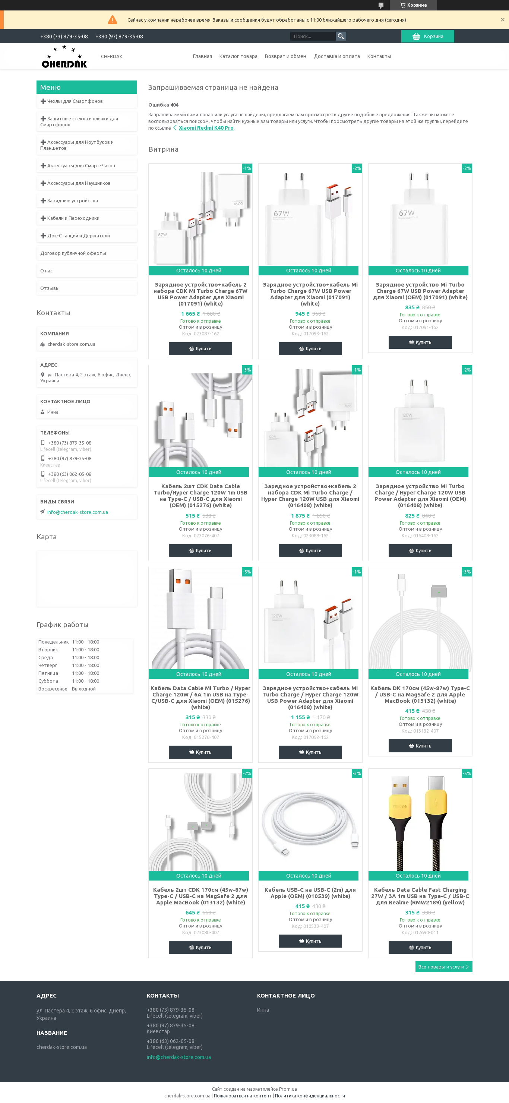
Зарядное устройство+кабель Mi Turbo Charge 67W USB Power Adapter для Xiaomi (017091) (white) (310, 294)
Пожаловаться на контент (243, 1095)
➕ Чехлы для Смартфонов (71, 101)
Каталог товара (238, 56)
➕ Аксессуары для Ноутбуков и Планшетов (77, 145)
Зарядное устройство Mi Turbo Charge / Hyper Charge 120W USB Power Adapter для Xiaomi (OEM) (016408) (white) (420, 495)
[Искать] (341, 36)
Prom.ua (288, 1089)
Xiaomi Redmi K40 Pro (206, 128)
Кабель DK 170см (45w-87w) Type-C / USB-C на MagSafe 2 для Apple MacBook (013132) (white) (420, 694)
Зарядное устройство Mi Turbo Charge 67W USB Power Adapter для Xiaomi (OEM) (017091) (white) (420, 290)
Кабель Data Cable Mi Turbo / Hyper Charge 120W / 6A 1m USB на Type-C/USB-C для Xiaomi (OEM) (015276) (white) (200, 697)
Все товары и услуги (441, 966)
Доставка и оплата (337, 56)
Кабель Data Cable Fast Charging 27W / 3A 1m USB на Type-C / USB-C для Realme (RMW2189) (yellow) (420, 896)
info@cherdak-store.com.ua (77, 512)
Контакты (379, 56)
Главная (202, 56)
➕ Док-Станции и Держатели (75, 235)
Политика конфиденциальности (310, 1095)
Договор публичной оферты (73, 253)
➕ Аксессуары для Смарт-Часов (77, 165)
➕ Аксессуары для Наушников (75, 183)
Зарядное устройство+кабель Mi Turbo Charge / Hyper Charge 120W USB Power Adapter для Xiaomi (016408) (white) (310, 697)
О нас (46, 270)
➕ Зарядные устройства (69, 200)
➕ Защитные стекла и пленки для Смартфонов (79, 121)
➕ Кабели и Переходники (69, 218)
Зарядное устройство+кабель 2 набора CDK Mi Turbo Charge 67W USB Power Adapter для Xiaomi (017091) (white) (200, 294)
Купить (204, 348)
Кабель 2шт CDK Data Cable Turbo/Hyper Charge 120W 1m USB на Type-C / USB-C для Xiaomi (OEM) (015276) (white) (200, 495)
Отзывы (50, 288)
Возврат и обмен (285, 56)
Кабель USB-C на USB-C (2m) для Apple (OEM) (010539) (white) (310, 892)
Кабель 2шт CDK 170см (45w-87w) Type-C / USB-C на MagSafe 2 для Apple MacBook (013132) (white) (200, 896)
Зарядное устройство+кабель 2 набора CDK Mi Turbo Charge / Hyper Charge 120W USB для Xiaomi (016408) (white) (310, 495)
